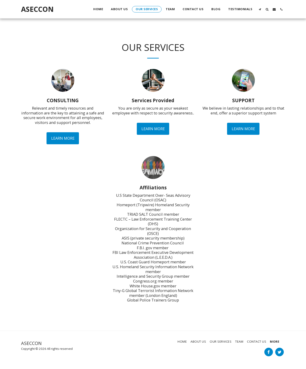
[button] (259, 9)
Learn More (63, 138)
